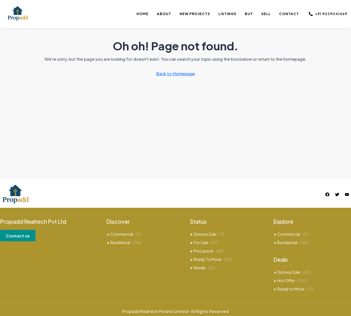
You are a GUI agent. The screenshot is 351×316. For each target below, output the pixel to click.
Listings (227, 14)
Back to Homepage (175, 73)
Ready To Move (208, 259)
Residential (120, 242)
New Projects (195, 14)
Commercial (121, 234)
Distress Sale (205, 234)
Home (142, 14)
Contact (289, 14)
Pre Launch (203, 250)
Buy (249, 14)
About (164, 14)
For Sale (201, 242)
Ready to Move (291, 288)
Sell (266, 14)
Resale (200, 267)
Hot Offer (286, 280)
